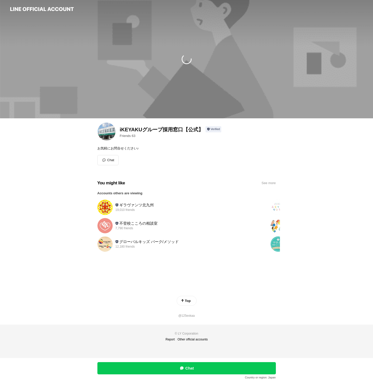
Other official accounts (192, 339)
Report (170, 339)
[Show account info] (213, 129)
